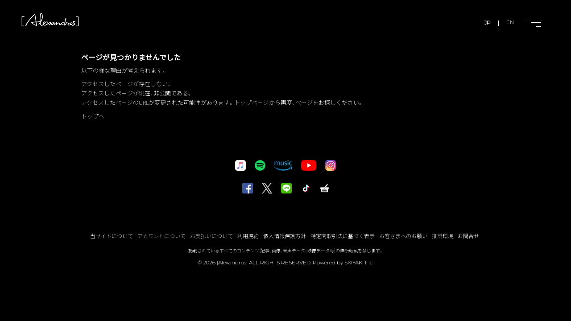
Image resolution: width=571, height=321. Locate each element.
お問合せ (468, 235)
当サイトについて (111, 235)
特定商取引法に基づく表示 (342, 235)
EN (510, 22)
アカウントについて (161, 235)
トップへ (92, 116)
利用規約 (248, 235)
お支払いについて (211, 235)
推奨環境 (442, 235)
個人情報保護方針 (284, 235)
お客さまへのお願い (403, 235)
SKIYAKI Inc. (358, 262)
